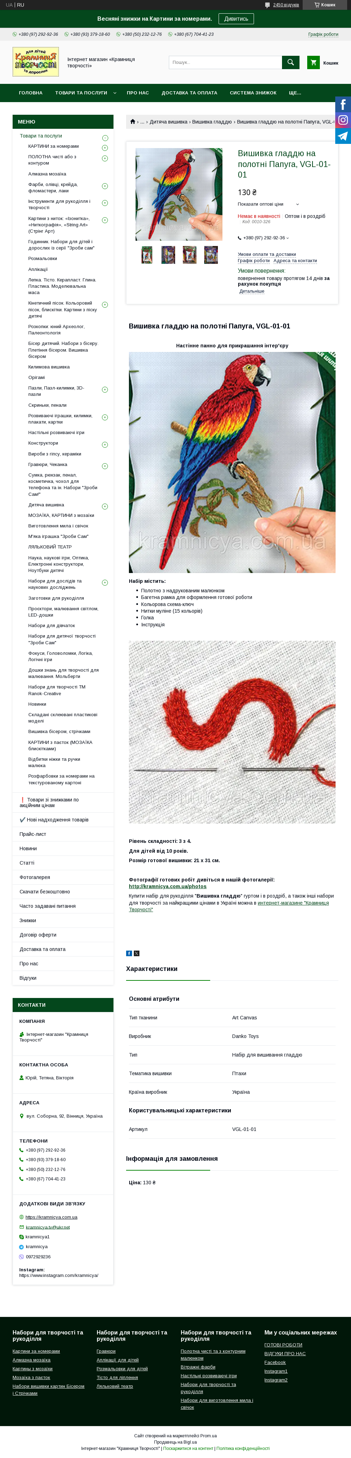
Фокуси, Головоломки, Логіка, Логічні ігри (60, 656)
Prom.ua (208, 1435)
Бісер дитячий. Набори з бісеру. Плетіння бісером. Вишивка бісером (63, 350)
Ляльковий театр (115, 1386)
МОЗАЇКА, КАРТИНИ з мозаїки (61, 515)
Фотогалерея (35, 877)
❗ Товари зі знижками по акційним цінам (49, 802)
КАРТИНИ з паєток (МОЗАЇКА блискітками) (60, 745)
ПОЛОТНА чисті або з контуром (52, 160)
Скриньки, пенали (47, 405)
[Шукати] (291, 62)
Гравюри (106, 1351)
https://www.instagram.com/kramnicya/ (58, 1275)
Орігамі (36, 377)
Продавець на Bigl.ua (175, 1442)
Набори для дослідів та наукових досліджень (55, 584)
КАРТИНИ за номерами (53, 146)
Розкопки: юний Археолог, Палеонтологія (56, 329)
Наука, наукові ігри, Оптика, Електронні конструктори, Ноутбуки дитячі (58, 564)
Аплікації (38, 269)
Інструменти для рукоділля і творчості (59, 204)
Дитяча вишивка (168, 122)
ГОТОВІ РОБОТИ (283, 1344)
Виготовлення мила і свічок (58, 525)
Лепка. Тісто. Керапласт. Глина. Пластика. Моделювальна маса (62, 286)
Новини (28, 848)
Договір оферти (38, 935)
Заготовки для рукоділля (56, 598)
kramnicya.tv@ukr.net (48, 1227)
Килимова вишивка (49, 367)
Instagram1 (276, 1371)
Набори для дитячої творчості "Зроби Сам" (62, 639)
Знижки (28, 920)
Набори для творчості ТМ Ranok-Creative (56, 690)
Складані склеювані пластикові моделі (62, 718)
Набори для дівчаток (51, 625)
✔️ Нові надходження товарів (54, 820)
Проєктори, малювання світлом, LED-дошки (63, 612)
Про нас (138, 92)
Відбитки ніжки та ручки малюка (54, 762)
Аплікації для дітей (118, 1360)
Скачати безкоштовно (45, 891)
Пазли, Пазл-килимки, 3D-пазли (56, 391)
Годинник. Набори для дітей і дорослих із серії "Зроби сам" (61, 245)
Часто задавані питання (48, 906)
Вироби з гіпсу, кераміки (54, 454)
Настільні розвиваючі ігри (56, 432)
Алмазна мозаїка (47, 174)
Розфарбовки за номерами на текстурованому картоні (61, 779)
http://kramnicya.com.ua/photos (168, 886)
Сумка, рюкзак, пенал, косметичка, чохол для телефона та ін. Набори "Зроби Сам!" (62, 484)
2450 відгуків (286, 4)
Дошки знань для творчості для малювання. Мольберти (63, 673)
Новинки (37, 704)
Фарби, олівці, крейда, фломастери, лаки (53, 187)
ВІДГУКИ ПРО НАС (285, 1353)
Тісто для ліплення (117, 1377)
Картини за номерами (36, 1351)
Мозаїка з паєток (31, 1377)
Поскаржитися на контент (188, 1448)
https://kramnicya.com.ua (51, 1217)
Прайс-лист (33, 834)
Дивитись (236, 19)
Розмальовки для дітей (122, 1368)
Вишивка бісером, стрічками (59, 731)
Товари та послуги (81, 92)
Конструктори (43, 443)
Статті (27, 863)
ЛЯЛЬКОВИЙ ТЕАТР (50, 547)
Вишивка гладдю (212, 122)
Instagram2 (276, 1380)
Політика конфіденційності (243, 1448)
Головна (30, 92)
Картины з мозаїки (33, 1368)
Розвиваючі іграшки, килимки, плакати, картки (60, 419)
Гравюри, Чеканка (47, 464)
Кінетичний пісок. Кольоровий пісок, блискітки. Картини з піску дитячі (62, 309)
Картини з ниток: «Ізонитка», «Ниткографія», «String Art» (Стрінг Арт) (59, 225)
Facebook (275, 1362)
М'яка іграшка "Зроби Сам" (58, 536)
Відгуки (28, 978)
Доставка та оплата (189, 92)
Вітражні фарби (198, 1367)
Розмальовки (42, 258)
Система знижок (253, 92)
